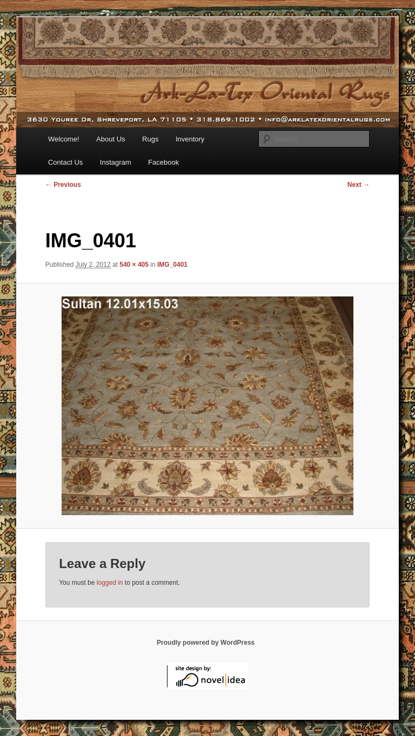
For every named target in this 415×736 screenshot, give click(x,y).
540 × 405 (134, 264)
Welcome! (63, 139)
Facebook (163, 162)
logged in (110, 582)
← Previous (63, 184)
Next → (358, 184)
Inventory (190, 139)
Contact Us (65, 162)
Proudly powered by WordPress (206, 642)
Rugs (150, 139)
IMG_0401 (172, 264)
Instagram (115, 162)
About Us (110, 139)
